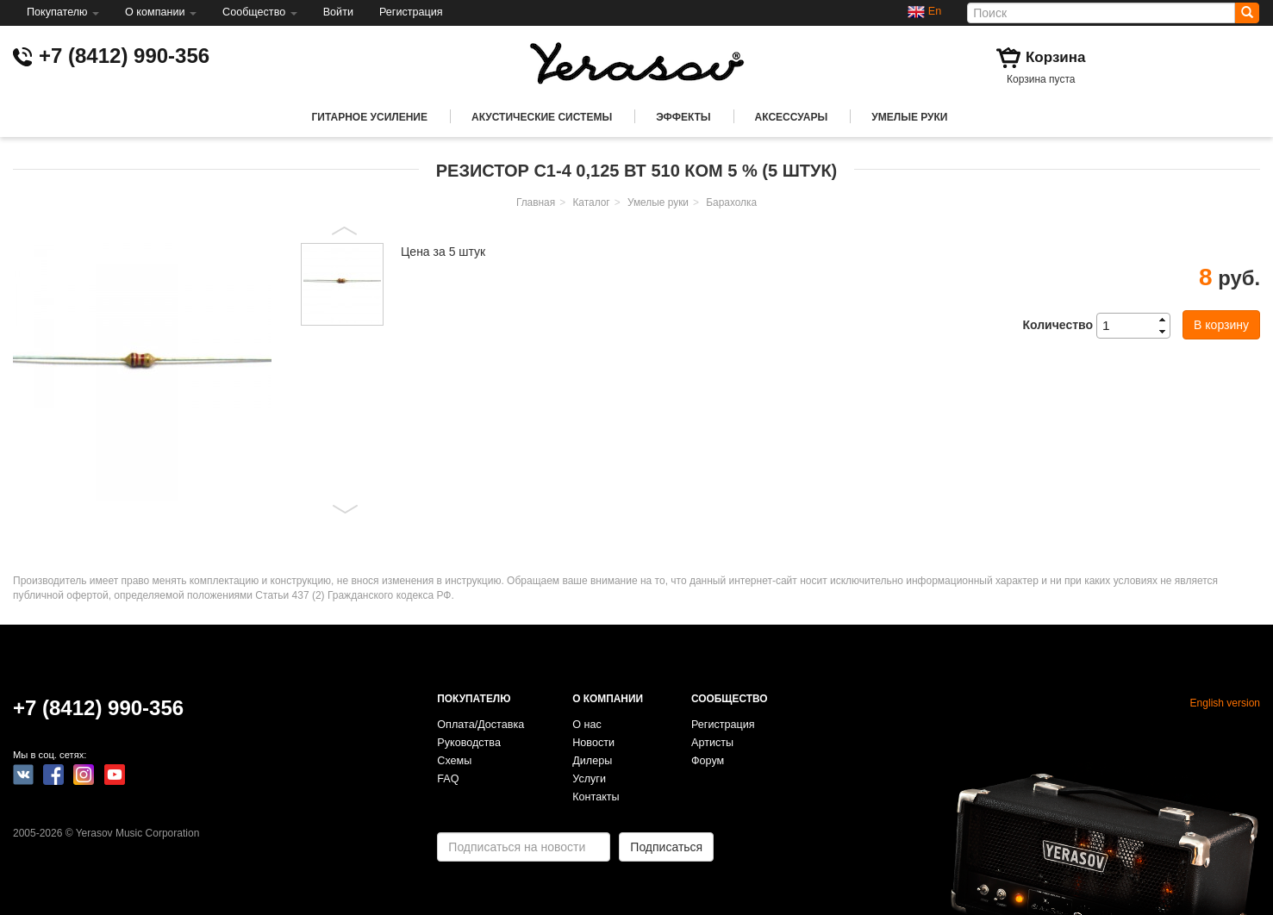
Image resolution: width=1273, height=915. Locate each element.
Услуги (589, 779)
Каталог (590, 202)
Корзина (1056, 57)
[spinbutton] (1138, 325)
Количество (1057, 325)
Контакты (595, 797)
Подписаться (666, 847)
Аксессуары (791, 117)
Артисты (712, 743)
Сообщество (259, 12)
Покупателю (63, 12)
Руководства (469, 743)
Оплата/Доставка (480, 725)
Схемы (454, 761)
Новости (593, 743)
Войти (338, 12)
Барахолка (731, 202)
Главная (535, 202)
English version (1225, 703)
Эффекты (683, 117)
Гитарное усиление (369, 117)
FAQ (448, 779)
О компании (161, 12)
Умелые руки (909, 117)
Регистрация (411, 12)
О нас (587, 725)
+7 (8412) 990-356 (124, 55)
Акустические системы (541, 117)
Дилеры (592, 761)
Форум (707, 761)
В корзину (1221, 325)
